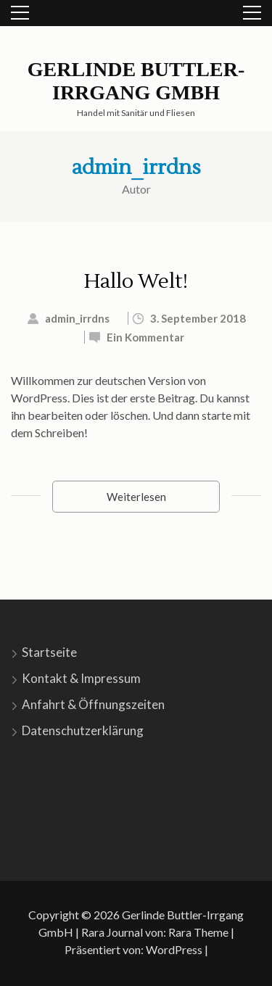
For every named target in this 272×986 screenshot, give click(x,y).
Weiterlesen (136, 496)
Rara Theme (198, 932)
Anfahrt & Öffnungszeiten (93, 704)
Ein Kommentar (145, 337)
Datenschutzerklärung (83, 730)
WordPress (174, 949)
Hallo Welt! (136, 281)
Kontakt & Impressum (81, 678)
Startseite (49, 652)
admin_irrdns (136, 167)
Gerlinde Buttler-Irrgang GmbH (136, 81)
